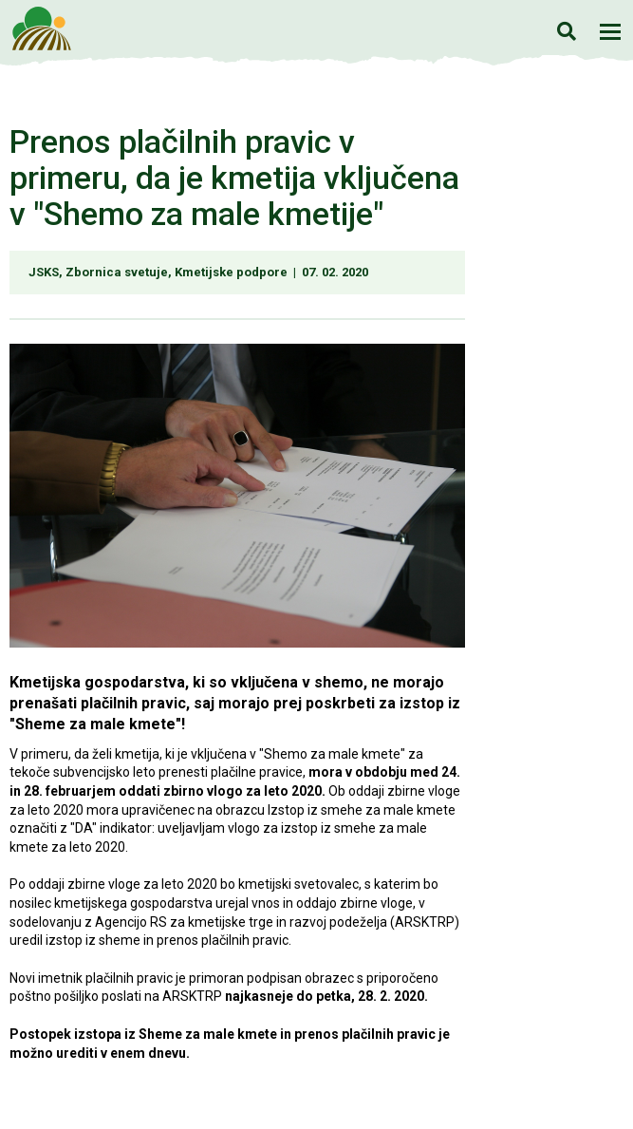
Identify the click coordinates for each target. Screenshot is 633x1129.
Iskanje (566, 31)
